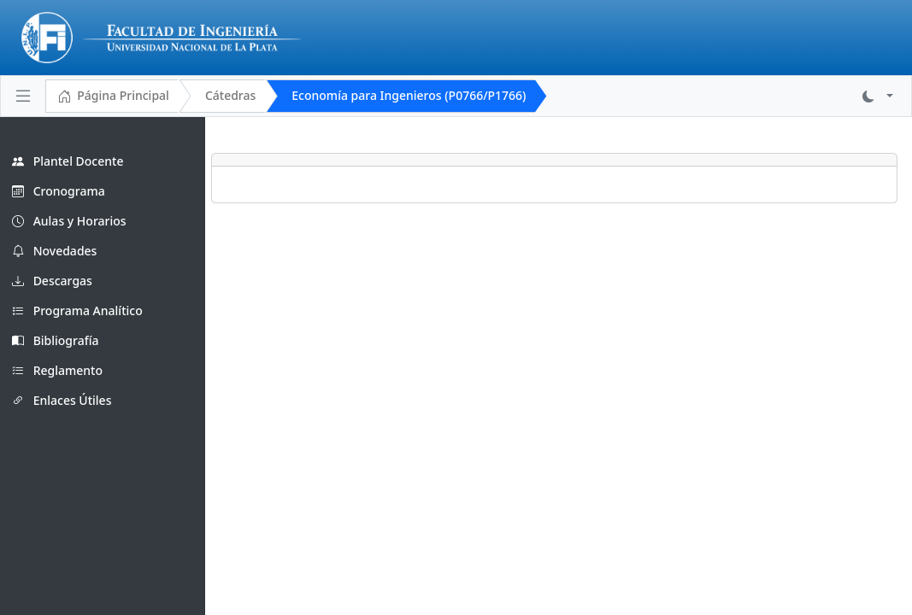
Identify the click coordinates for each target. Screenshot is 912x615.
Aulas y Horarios (69, 221)
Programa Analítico (77, 310)
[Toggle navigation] (23, 95)
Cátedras (230, 95)
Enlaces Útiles (61, 400)
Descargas (52, 280)
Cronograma (58, 191)
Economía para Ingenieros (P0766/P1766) (408, 95)
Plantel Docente (67, 161)
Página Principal (113, 96)
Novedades (54, 251)
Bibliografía (55, 340)
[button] (877, 96)
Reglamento (57, 370)
